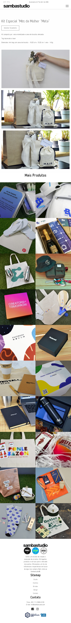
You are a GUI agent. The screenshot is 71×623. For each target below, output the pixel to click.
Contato (35, 593)
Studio (35, 579)
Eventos (35, 583)
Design (35, 590)
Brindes (35, 586)
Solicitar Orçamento (10, 28)
